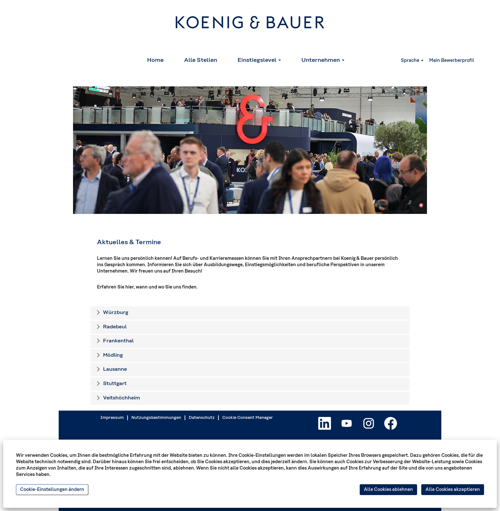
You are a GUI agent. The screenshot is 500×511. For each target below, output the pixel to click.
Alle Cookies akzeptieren (452, 489)
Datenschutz (202, 418)
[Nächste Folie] (432, 150)
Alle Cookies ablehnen (388, 489)
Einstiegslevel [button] (259, 60)
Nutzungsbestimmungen (156, 418)
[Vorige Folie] (67, 150)
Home (155, 60)
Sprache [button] (412, 60)
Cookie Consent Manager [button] (247, 418)
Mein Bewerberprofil (451, 60)
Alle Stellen (200, 60)
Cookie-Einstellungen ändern (52, 489)
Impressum (112, 418)
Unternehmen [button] (322, 60)
